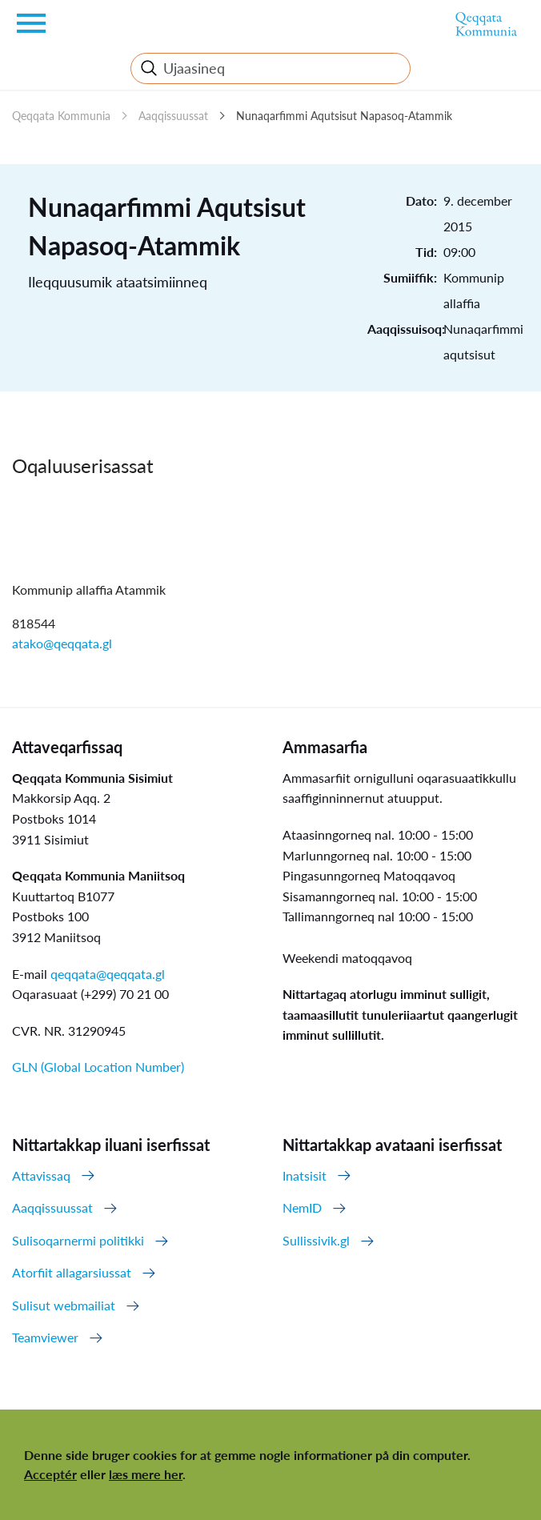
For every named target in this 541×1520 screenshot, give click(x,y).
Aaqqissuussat (173, 115)
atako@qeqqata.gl (62, 643)
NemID (302, 1207)
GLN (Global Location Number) (98, 1066)
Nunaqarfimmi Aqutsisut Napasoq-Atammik (344, 115)
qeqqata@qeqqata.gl (107, 973)
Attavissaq (41, 1175)
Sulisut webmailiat (63, 1305)
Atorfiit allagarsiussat (71, 1272)
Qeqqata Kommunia (61, 115)
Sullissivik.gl (316, 1240)
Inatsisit (305, 1175)
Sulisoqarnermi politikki (78, 1240)
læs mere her (145, 1474)
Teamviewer (45, 1337)
